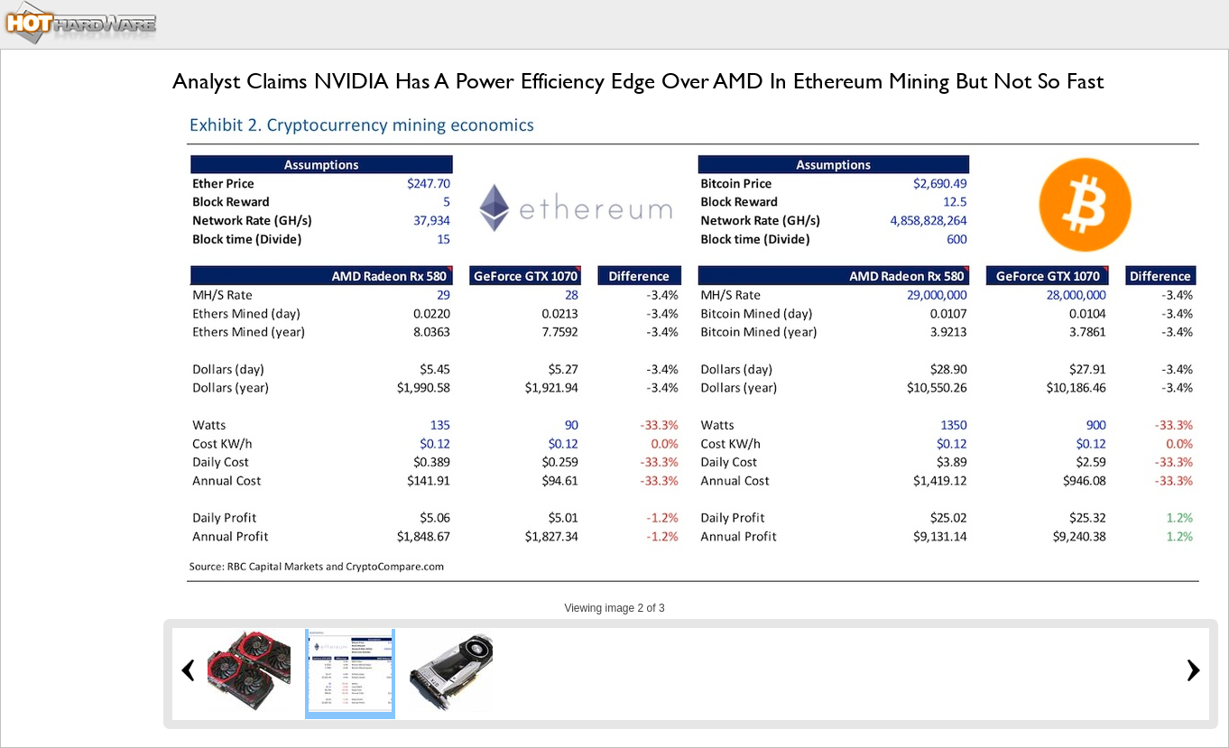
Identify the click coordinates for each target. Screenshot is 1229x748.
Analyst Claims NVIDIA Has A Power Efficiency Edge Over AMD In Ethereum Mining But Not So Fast (638, 81)
